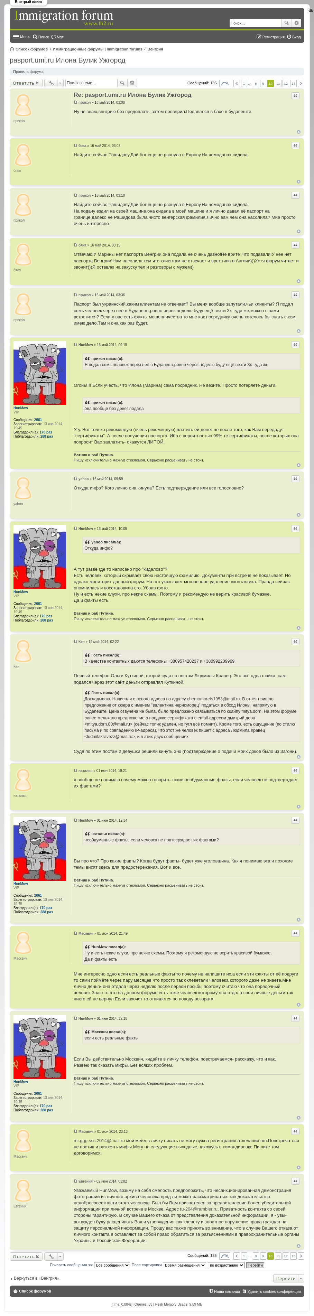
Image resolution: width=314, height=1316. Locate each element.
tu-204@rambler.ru (199, 1209)
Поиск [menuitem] (43, 37)
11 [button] (278, 83)
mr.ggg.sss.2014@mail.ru (99, 1140)
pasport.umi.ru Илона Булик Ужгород (68, 60)
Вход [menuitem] (296, 37)
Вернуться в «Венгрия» (36, 1278)
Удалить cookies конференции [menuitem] (274, 1291)
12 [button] (286, 83)
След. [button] (301, 83)
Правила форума (28, 71)
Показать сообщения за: (90, 1265)
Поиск (286, 23)
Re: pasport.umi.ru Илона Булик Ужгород (132, 95)
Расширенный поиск (296, 23)
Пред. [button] (236, 83)
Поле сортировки (169, 1265)
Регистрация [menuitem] (273, 37)
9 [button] (263, 83)
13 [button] (293, 83)
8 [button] (256, 83)
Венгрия (155, 49)
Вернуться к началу (299, 132)
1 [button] (244, 83)
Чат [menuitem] (60, 37)
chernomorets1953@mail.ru (213, 699)
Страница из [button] (224, 83)
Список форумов (32, 49)
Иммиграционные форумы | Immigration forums (97, 49)
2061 (38, 420)
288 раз (46, 436)
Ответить (24, 83)
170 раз (46, 432)
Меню (25, 37)
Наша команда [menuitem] (227, 1291)
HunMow (20, 408)
